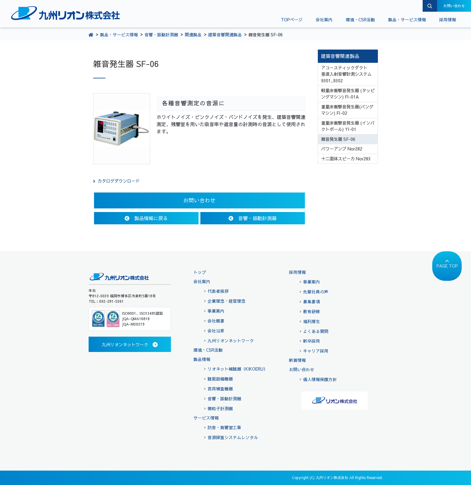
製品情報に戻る (151, 218)
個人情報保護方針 (320, 379)
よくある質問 (315, 331)
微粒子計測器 (220, 408)
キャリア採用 (315, 351)
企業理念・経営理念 (226, 301)
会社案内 (324, 20)
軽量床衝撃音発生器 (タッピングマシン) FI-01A (348, 93)
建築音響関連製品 (225, 35)
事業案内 (216, 311)
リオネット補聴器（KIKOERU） (238, 369)
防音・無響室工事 (224, 427)
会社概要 (216, 321)
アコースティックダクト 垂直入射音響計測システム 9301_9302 (346, 74)
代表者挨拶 (218, 291)
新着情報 (297, 360)
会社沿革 (216, 331)
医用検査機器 (220, 389)
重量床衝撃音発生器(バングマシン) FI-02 (347, 110)
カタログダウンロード (119, 181)
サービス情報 (206, 418)
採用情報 (447, 20)
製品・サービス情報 (407, 20)
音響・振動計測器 (161, 35)
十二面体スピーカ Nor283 (346, 159)
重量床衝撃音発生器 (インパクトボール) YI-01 (348, 126)
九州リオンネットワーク (231, 341)
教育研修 (311, 311)
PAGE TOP (447, 265)
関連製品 (193, 35)
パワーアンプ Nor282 (341, 149)
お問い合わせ (454, 5)
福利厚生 (311, 321)
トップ (199, 272)
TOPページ (291, 20)
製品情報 (201, 359)
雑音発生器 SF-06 (338, 139)
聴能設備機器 (220, 379)
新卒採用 (311, 341)
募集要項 (311, 302)
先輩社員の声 (315, 292)
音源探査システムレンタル (233, 437)
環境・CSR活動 (360, 20)
